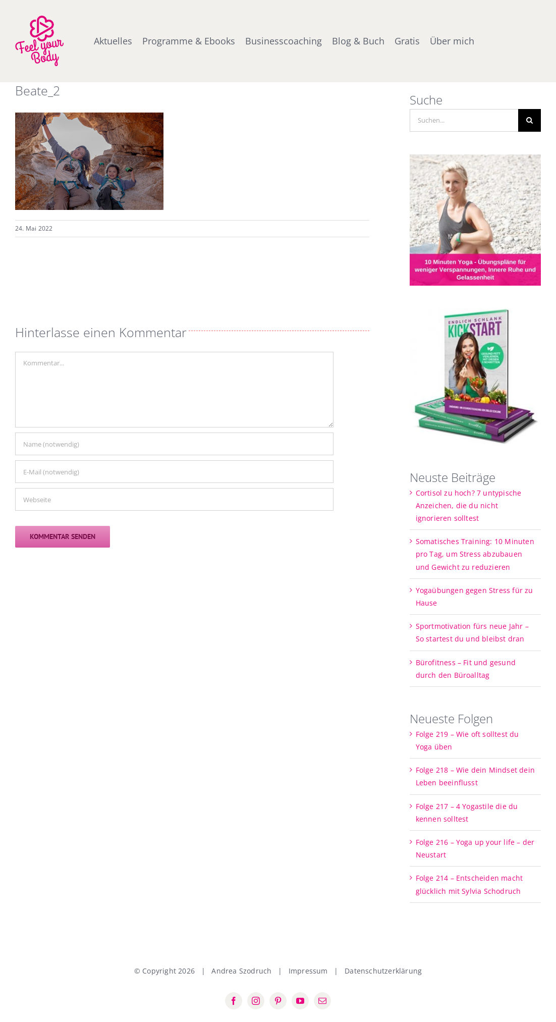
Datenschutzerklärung (383, 971)
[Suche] (529, 120)
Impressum (308, 971)
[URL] (174, 499)
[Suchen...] (464, 120)
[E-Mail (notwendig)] (174, 471)
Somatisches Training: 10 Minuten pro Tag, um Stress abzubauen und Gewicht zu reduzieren (475, 553)
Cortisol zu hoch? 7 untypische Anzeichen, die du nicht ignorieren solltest (469, 505)
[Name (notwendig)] (174, 444)
